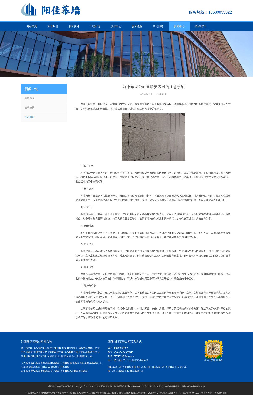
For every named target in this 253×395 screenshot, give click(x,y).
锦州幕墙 (74, 363)
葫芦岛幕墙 (63, 367)
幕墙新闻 (29, 98)
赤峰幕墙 (74, 371)
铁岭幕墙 (33, 367)
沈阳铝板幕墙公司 (66, 356)
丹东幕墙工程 (137, 371)
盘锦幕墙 (52, 367)
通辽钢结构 (27, 348)
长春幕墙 (64, 371)
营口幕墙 (85, 363)
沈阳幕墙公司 (146, 94)
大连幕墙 (25, 363)
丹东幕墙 (64, 363)
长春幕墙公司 (71, 352)
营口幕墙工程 (122, 371)
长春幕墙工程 (129, 367)
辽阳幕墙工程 (158, 367)
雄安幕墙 (36, 371)
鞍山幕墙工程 (143, 367)
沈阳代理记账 (40, 352)
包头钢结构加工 (70, 348)
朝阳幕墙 (42, 367)
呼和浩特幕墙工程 (88, 352)
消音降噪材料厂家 (88, 348)
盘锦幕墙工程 (172, 367)
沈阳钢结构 (55, 348)
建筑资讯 (29, 107)
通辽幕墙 (83, 371)
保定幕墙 (55, 371)
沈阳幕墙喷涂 (50, 356)
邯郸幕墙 (45, 371)
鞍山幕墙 (35, 363)
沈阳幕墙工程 (115, 367)
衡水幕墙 (26, 371)
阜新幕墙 (94, 363)
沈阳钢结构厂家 (84, 356)
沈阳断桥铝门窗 (55, 352)
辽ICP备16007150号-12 (138, 386)
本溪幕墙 (55, 363)
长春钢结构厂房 (41, 348)
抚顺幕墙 (45, 363)
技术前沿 (29, 116)
